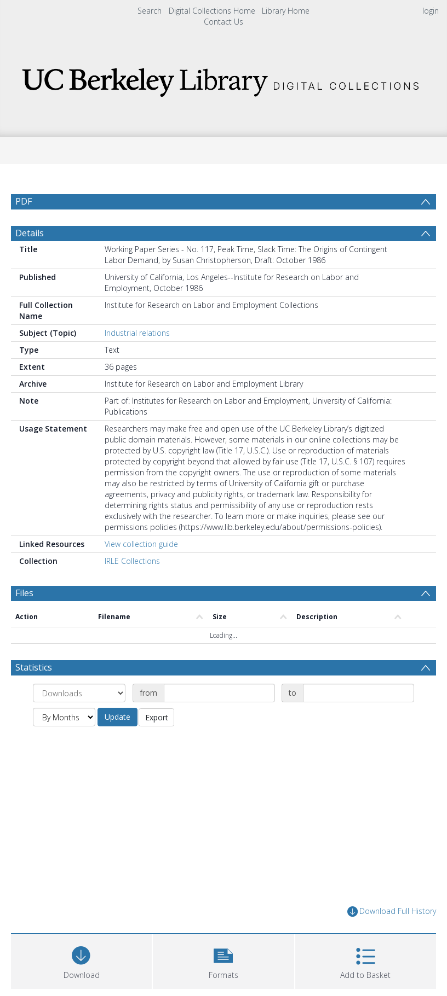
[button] (223, 960)
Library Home (286, 10)
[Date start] (219, 693)
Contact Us (223, 21)
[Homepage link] (223, 79)
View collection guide (141, 544)
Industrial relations (137, 333)
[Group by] (79, 693)
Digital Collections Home (212, 10)
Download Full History (391, 911)
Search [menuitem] (149, 10)
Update (117, 717)
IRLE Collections (132, 561)
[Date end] (358, 693)
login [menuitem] (430, 10)
